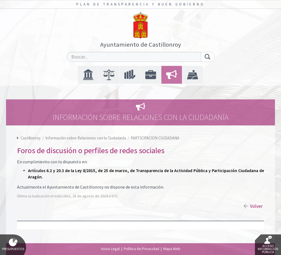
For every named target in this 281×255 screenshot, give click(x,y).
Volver (256, 206)
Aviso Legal (110, 248)
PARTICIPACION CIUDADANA (155, 138)
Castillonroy (31, 138)
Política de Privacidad (141, 248)
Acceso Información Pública (268, 245)
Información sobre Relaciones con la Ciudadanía (86, 138)
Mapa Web (171, 248)
